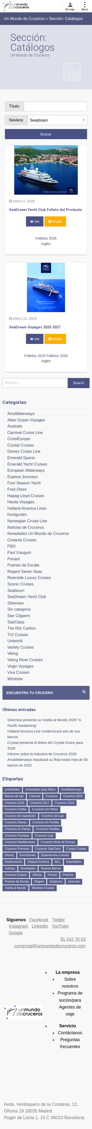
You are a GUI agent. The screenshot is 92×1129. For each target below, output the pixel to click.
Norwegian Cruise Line (27, 521)
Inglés (46, 244)
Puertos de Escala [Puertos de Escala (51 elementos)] (17, 881)
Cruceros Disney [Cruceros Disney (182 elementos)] (16, 822)
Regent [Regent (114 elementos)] (39, 881)
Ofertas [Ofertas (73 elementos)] (37, 875)
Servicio (67, 1025)
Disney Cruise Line (23, 451)
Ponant (13, 559)
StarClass (15, 622)
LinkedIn (40, 926)
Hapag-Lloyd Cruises (25, 496)
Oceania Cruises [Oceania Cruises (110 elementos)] (16, 875)
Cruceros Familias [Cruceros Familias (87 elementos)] (48, 829)
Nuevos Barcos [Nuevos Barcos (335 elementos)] (51, 868)
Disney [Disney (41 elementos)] (9, 855)
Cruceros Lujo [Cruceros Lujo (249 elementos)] (44, 835)
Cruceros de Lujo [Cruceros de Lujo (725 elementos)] (52, 816)
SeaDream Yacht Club (26, 597)
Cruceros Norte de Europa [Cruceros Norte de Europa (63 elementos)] (58, 842)
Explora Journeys (22, 477)
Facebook (38, 919)
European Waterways (26, 470)
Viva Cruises (18, 672)
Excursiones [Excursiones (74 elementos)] (28, 855)
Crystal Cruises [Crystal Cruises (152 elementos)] (76, 848)
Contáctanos (70, 1032)
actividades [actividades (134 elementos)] (12, 789)
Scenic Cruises (20, 584)
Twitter (58, 919)
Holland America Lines (26, 508)
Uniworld (15, 641)
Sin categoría (18, 609)
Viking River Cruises (25, 660)
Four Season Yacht (24, 483)
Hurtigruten (17, 514)
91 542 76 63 (73, 939)
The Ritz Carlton (21, 628)
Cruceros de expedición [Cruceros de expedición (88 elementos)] (20, 816)
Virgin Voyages (20, 666)
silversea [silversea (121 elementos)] (73, 881)
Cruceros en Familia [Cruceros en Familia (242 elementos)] (45, 822)
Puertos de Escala (23, 565)
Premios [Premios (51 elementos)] (68, 875)
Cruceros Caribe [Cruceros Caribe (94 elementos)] (15, 809)
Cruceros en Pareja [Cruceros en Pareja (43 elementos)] (17, 829)
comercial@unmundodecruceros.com (50, 945)
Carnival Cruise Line (25, 433)
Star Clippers (18, 616)
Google (16, 932)
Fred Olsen (17, 489)
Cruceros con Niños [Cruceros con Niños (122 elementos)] (45, 809)
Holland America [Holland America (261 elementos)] (38, 862)
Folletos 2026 (45, 238)
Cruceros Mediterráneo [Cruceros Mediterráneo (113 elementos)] (20, 842)
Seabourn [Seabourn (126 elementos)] (56, 881)
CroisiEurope (18, 439)
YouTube (60, 926)
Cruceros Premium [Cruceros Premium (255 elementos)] (17, 848)
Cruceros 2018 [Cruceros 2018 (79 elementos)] (64, 803)
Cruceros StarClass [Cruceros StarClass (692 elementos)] (48, 848)
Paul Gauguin (19, 552)
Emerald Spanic (21, 458)
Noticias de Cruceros (25, 527)
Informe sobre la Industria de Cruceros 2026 (42, 754)
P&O (11, 546)
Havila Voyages (20, 502)
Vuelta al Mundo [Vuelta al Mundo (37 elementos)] (15, 888)
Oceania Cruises (21, 540)
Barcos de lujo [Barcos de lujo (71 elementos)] (14, 796)
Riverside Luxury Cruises (29, 578)
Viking (12, 653)
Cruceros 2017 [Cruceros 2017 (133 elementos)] (39, 803)
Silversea (15, 603)
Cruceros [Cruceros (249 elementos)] (52, 796)
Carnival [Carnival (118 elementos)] (34, 796)
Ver (35, 222)
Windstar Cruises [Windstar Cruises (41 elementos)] (43, 888)
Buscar (46, 134)
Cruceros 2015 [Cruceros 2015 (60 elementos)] (73, 796)
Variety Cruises (20, 647)
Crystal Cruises (20, 445)
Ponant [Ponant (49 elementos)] (52, 875)
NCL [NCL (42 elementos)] (58, 862)
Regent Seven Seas (24, 571)
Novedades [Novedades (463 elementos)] (28, 868)
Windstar (15, 679)
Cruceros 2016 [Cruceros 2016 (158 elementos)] (14, 803)
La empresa (68, 972)
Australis (14, 426)
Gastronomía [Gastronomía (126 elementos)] (13, 862)
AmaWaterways (21, 414)
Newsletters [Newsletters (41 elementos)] (74, 862)
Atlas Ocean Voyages (26, 420)
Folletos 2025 (34, 356)
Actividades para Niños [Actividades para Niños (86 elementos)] (40, 789)
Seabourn (15, 590)
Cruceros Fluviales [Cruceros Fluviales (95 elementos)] (17, 835)
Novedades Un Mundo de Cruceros (38, 533)
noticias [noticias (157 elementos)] (10, 868)
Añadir (55, 222)
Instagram (18, 926)
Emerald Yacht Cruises (27, 464)
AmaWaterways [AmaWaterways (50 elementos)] (71, 789)
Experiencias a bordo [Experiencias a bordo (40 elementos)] (55, 855)
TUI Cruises (17, 635)
